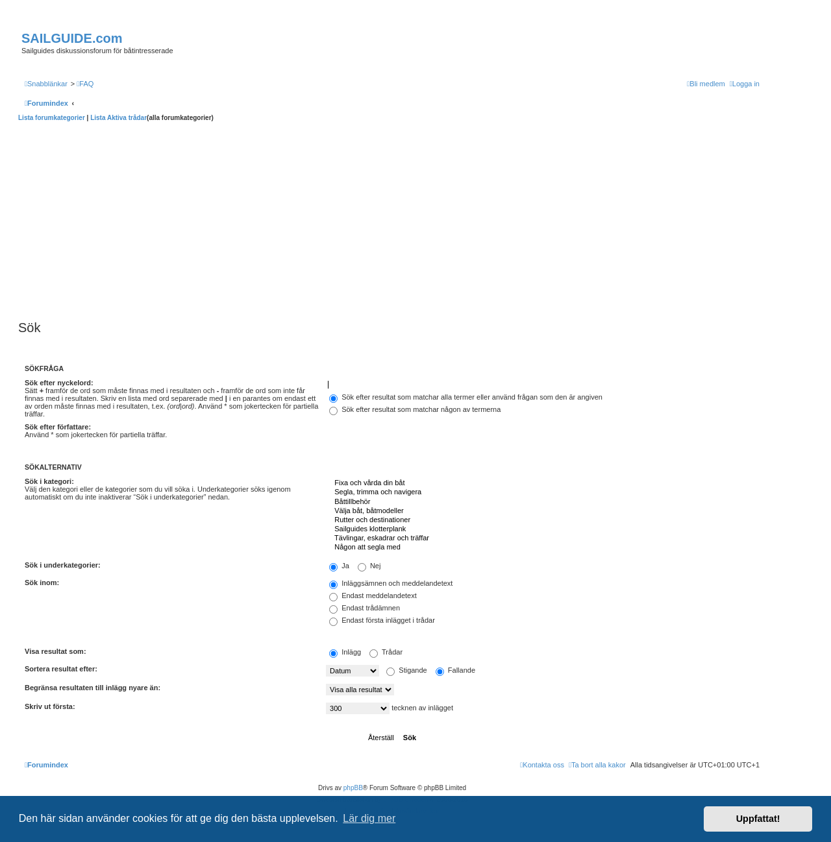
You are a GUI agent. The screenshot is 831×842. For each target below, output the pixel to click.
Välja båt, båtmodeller (542, 511)
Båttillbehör (542, 502)
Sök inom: (42, 582)
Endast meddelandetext (373, 595)
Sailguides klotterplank (542, 529)
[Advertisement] (392, 219)
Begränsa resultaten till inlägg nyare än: (92, 688)
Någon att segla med (542, 547)
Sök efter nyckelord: (59, 383)
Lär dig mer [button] (369, 818)
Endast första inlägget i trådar (382, 620)
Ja (339, 566)
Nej (369, 566)
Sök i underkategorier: (63, 565)
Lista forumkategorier (51, 117)
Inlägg (345, 652)
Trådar (386, 652)
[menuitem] (85, 83)
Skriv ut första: (50, 706)
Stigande (406, 670)
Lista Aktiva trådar (118, 117)
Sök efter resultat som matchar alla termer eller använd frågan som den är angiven (465, 397)
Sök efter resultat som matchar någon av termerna (415, 409)
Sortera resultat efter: (61, 669)
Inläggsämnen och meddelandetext (391, 583)
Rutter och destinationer (542, 520)
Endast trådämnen (364, 608)
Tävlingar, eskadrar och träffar (542, 538)
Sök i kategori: (49, 481)
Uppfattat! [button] (758, 818)
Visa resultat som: (55, 651)
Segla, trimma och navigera (542, 492)
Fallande (455, 670)
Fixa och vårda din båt (542, 483)
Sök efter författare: (58, 427)
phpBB (353, 787)
